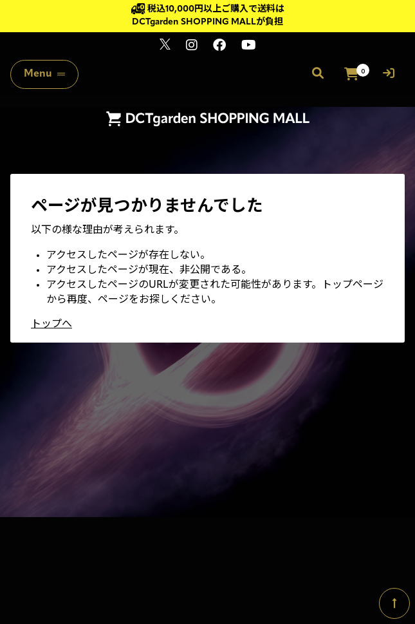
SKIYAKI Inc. (290, 568)
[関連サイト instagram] (191, 46)
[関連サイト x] (165, 46)
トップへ (51, 324)
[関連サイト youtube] (249, 46)
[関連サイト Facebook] (219, 46)
